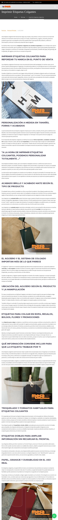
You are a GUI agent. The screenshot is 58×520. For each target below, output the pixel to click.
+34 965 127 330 (37, 2)
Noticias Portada (11, 30)
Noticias (4, 30)
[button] (54, 516)
